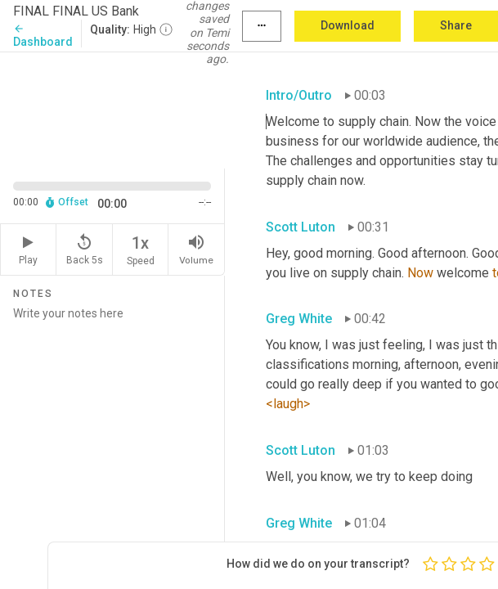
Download (348, 25)
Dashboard (43, 35)
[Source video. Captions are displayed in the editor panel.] (112, 108)
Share (456, 25)
